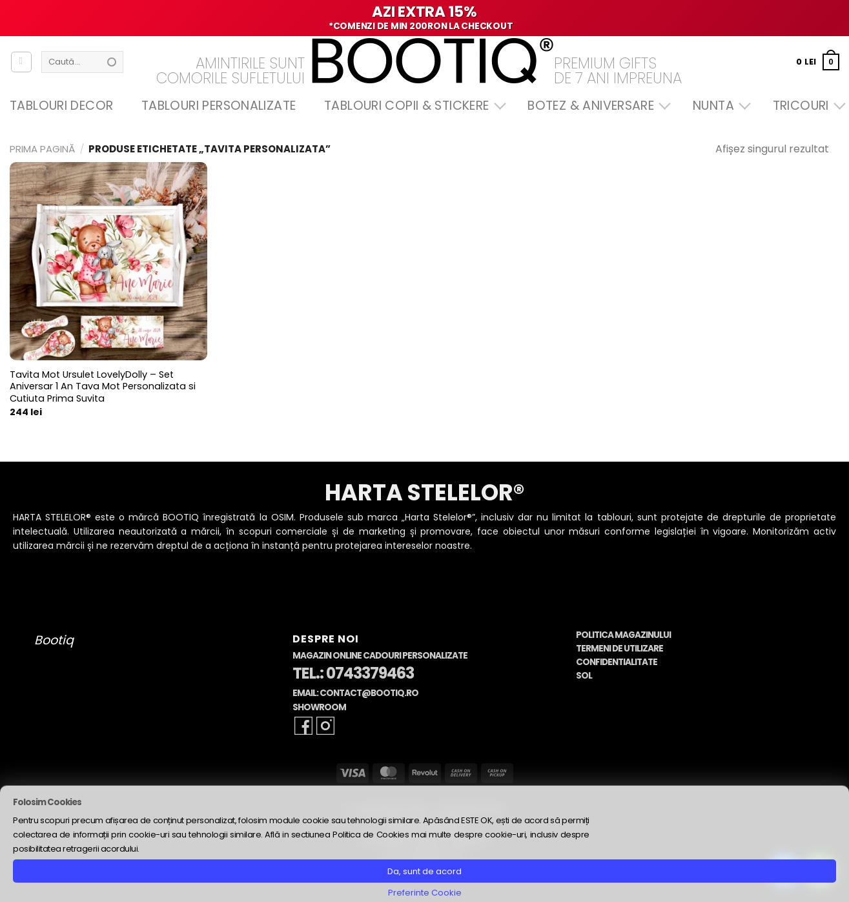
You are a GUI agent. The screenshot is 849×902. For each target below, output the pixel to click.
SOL (584, 676)
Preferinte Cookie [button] (425, 893)
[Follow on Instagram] (325, 726)
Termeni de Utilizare (619, 648)
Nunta (718, 105)
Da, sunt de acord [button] (424, 871)
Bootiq (54, 640)
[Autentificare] (21, 62)
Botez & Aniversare (595, 105)
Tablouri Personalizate (218, 105)
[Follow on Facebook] (303, 726)
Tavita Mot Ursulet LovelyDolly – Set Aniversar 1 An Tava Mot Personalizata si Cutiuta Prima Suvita (103, 387)
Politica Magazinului (623, 635)
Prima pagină (42, 149)
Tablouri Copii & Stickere (412, 105)
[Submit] (111, 62)
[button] (817, 61)
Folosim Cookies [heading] (47, 802)
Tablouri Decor (61, 105)
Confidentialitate (616, 662)
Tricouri (806, 105)
